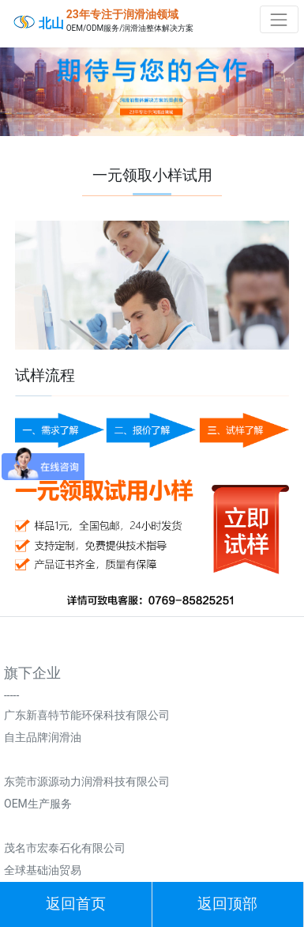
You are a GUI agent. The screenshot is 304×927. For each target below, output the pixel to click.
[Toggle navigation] (279, 19)
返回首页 (76, 904)
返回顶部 (227, 904)
